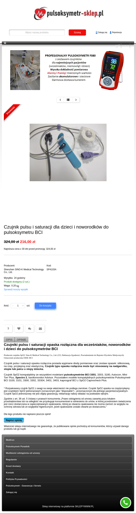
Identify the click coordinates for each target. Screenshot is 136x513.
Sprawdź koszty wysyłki (16, 289)
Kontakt (10, 472)
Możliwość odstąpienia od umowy (23, 453)
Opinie (21, 339)
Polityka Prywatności (16, 479)
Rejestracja (117, 32)
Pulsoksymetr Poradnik (17, 446)
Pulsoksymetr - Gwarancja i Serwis (23, 486)
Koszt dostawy (13, 466)
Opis (9, 339)
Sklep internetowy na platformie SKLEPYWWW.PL (68, 506)
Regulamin (11, 459)
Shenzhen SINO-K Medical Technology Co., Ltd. (24, 271)
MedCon (10, 440)
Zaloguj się (102, 32)
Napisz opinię (14, 420)
